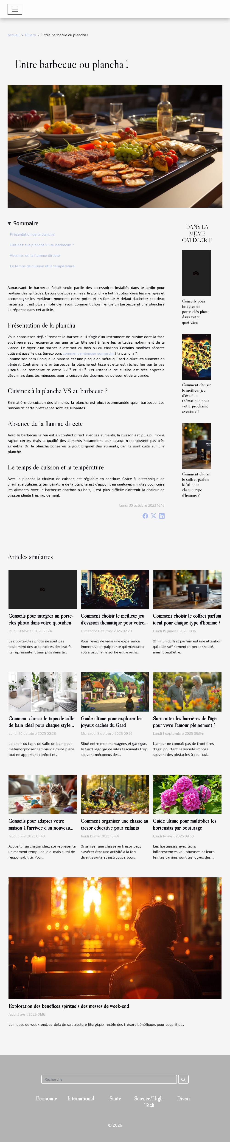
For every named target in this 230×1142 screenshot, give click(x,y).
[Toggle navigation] (15, 9)
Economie (46, 1098)
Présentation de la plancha (32, 234)
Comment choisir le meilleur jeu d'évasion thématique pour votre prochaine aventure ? (196, 398)
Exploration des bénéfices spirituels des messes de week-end (68, 1006)
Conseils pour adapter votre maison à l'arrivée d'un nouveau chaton (39, 828)
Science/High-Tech (149, 1101)
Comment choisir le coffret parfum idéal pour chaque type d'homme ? (196, 484)
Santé (115, 1098)
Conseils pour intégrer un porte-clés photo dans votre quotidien (196, 311)
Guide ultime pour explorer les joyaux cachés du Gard (111, 722)
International (80, 1098)
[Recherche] (109, 1079)
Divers (30, 35)
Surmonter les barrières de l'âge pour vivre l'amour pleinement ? (184, 722)
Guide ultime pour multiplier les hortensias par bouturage (184, 824)
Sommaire (25, 223)
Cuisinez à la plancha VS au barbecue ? (42, 245)
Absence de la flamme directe (35, 255)
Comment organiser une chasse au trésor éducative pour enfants (114, 824)
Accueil (14, 35)
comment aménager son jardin (88, 353)
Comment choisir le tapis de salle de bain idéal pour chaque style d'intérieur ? (41, 725)
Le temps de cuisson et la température (42, 266)
